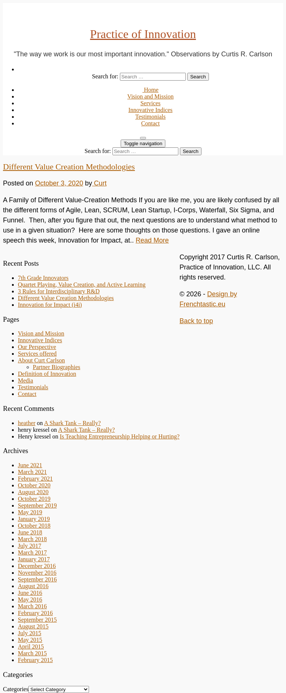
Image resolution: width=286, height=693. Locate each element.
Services (150, 103)
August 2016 (33, 586)
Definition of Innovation (47, 374)
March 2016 (32, 606)
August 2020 (33, 492)
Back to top (196, 321)
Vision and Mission (150, 96)
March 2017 (32, 552)
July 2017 (29, 546)
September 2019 (37, 505)
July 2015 (29, 633)
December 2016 (37, 566)
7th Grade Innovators (43, 278)
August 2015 (33, 626)
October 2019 (34, 499)
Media (25, 380)
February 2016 (35, 613)
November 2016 (37, 572)
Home (150, 90)
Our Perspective (37, 347)
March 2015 (32, 653)
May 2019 (30, 512)
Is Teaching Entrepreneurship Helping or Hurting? (119, 436)
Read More (152, 240)
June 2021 (30, 465)
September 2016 (37, 579)
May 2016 (30, 599)
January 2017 (34, 559)
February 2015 (35, 660)
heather (26, 423)
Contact (150, 123)
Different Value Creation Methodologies (69, 166)
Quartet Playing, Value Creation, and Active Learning (82, 284)
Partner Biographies (56, 367)
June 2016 (30, 593)
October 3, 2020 (59, 183)
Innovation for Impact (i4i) (50, 305)
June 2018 (30, 532)
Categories (15, 689)
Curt (99, 183)
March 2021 (32, 472)
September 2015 (37, 619)
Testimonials (150, 116)
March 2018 (32, 539)
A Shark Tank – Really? (72, 423)
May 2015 (30, 640)
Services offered (37, 353)
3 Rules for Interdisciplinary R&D (59, 291)
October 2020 (34, 485)
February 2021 (35, 478)
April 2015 (31, 646)
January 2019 (34, 519)
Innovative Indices (150, 110)
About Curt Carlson (41, 360)
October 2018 (34, 525)
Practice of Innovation (143, 34)
